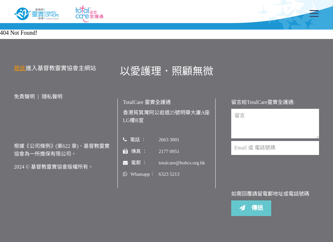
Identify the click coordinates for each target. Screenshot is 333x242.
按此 (20, 68)
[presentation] (280, 172)
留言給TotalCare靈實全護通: (263, 102)
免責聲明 (24, 96)
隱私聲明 (52, 96)
